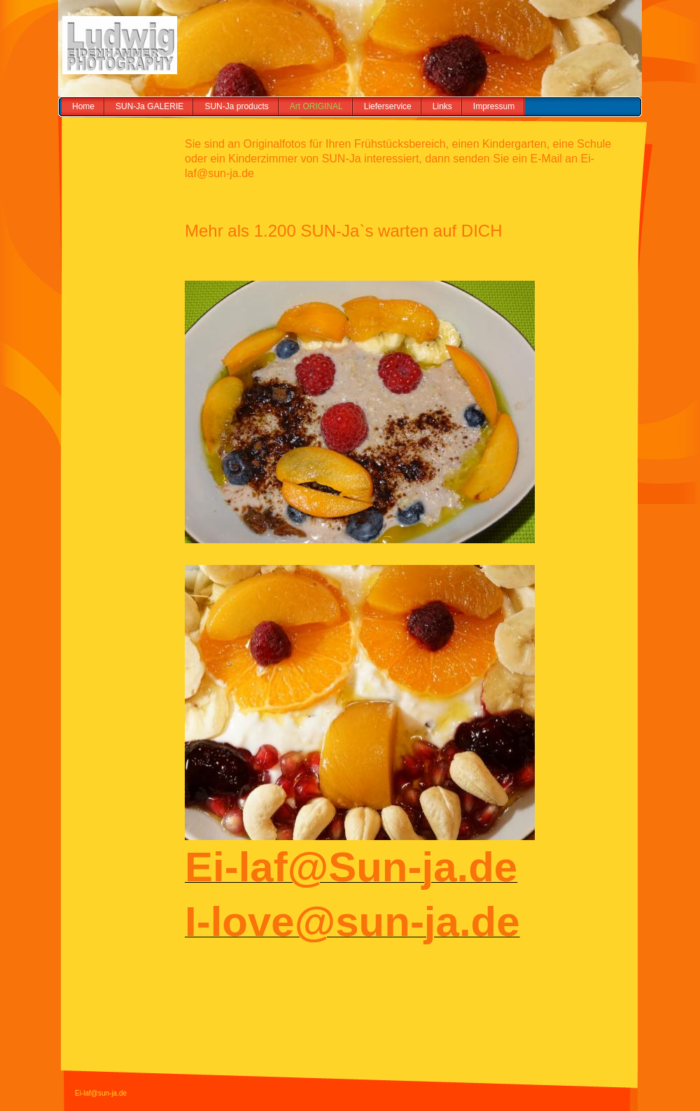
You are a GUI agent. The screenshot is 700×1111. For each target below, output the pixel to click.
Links (442, 106)
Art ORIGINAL (316, 106)
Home (83, 106)
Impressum (493, 106)
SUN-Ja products (236, 106)
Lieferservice (388, 106)
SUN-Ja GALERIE (149, 106)
